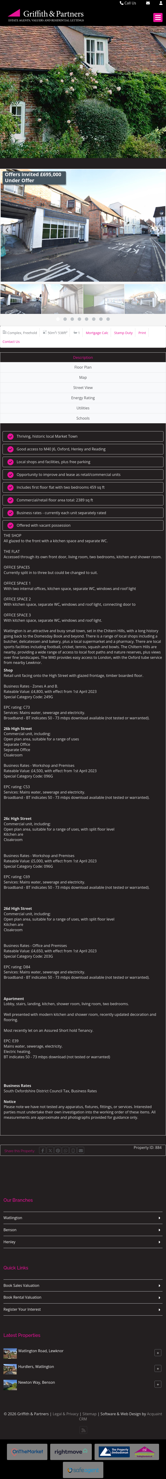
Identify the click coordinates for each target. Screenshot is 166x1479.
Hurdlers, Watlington (36, 1366)
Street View (83, 387)
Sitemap (90, 1413)
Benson (9, 1229)
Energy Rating (83, 397)
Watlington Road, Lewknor (41, 1350)
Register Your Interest (22, 1309)
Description (83, 357)
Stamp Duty (123, 332)
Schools (82, 418)
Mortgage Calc (97, 332)
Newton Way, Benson (36, 1382)
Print (142, 332)
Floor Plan (83, 367)
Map (83, 377)
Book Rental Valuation (22, 1297)
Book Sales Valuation (21, 1285)
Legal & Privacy (66, 1413)
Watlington (12, 1217)
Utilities (83, 408)
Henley (9, 1241)
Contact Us (11, 341)
